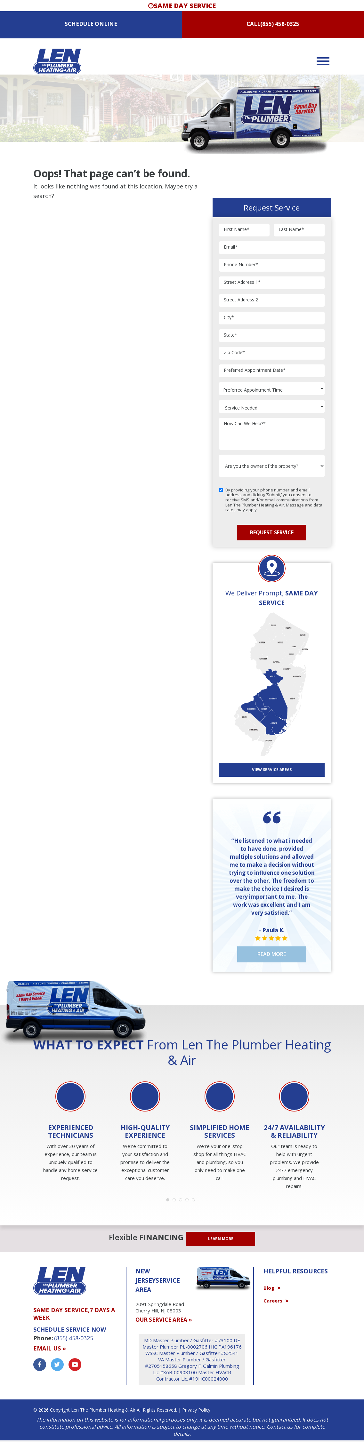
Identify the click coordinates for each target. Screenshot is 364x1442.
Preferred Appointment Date (255, 370)
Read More (271, 954)
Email (231, 247)
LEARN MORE (220, 1238)
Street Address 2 (241, 300)
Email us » (49, 1348)
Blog (268, 1288)
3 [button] (182, 1201)
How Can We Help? (245, 423)
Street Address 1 (242, 282)
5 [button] (195, 1201)
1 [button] (169, 1201)
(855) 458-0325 (279, 24)
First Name (236, 229)
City (229, 317)
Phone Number (241, 264)
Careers (272, 1300)
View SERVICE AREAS (272, 769)
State (230, 335)
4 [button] (188, 1201)
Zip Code (234, 352)
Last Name (291, 229)
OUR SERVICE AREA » (163, 1319)
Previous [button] (32, 1111)
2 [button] (176, 1201)
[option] (70, 1132)
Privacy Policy (196, 1410)
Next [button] (333, 1111)
